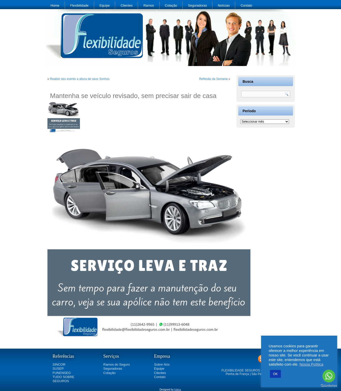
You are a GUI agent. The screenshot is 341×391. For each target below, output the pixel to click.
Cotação (171, 5)
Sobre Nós (161, 364)
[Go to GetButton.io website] (329, 385)
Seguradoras (197, 5)
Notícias (224, 5)
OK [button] (275, 374)
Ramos (148, 5)
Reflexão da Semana (213, 79)
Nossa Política (311, 364)
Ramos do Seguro (116, 364)
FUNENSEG (62, 373)
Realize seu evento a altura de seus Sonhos (80, 79)
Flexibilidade (79, 5)
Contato (246, 5)
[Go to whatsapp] (328, 376)
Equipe (104, 5)
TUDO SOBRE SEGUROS (63, 379)
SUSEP (58, 368)
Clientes (126, 5)
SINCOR (59, 364)
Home (54, 5)
